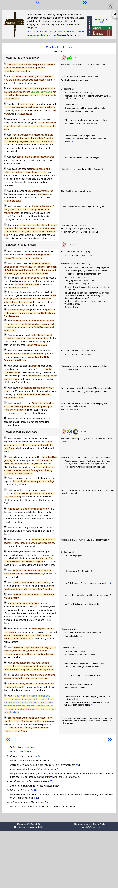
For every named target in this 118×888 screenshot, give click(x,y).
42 (5, 717)
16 (5, 309)
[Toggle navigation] (111, 6)
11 (5, 224)
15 (5, 291)
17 (5, 320)
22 (5, 403)
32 (5, 570)
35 (5, 603)
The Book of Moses (59, 47)
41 (5, 695)
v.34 (34, 790)
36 (5, 628)
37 (5, 647)
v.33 (50, 781)
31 (5, 551)
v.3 (32, 747)
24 (5, 438)
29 (5, 527)
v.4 (37, 756)
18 (5, 334)
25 (5, 456)
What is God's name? (20, 751)
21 (5, 387)
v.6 (77, 765)
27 (5, 489)
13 (5, 263)
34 (5, 594)
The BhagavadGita (102, 20)
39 (5, 674)
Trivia (29, 32)
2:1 (35, 28)
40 (5, 683)
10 (5, 206)
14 (5, 277)
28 (5, 508)
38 (5, 662)
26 (5, 477)
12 (5, 251)
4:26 (36, 798)
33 (5, 582)
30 (5, 539)
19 (5, 350)
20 (5, 365)
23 (5, 418)
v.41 (48, 802)
